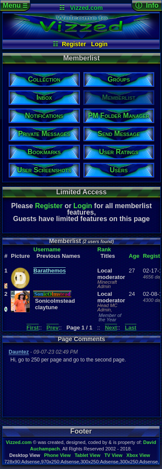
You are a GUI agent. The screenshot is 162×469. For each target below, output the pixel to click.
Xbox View (138, 455)
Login (99, 44)
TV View (113, 455)
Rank (104, 249)
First (32, 327)
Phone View (57, 455)
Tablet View (88, 455)
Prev (53, 327)
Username (46, 249)
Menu (15, 5)
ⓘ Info (147, 5)
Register (74, 44)
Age (134, 256)
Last (131, 327)
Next (111, 327)
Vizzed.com (86, 7)
